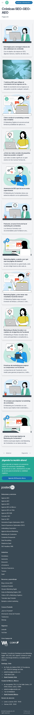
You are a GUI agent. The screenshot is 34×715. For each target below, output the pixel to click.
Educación (4, 562)
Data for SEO (5, 519)
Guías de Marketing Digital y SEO (11, 592)
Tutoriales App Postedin (8, 598)
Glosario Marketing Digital (9, 589)
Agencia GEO (5, 504)
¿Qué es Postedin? (7, 611)
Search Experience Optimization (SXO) (13, 525)
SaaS (3, 574)
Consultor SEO (5, 516)
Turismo (3, 571)
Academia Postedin (7, 586)
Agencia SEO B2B (6, 513)
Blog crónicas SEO (7, 583)
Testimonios (5, 617)
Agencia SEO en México (8, 507)
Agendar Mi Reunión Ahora (17, 478)
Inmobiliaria (4, 556)
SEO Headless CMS (7, 546)
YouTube (4, 632)
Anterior (7, 453)
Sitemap (3, 620)
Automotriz (4, 559)
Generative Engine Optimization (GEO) (12, 522)
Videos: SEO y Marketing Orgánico (11, 595)
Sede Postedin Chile (10, 677)
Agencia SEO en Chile (8, 510)
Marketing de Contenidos (9, 534)
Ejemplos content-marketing (9, 601)
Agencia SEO (5, 498)
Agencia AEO (5, 501)
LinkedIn (3, 629)
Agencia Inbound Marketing (9, 531)
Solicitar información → (23, 2)
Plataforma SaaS (6, 543)
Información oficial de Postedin (10, 614)
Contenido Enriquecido (8, 537)
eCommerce (5, 565)
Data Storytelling (6, 540)
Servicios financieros (7, 568)
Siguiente (26, 453)
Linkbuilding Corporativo (8, 528)
